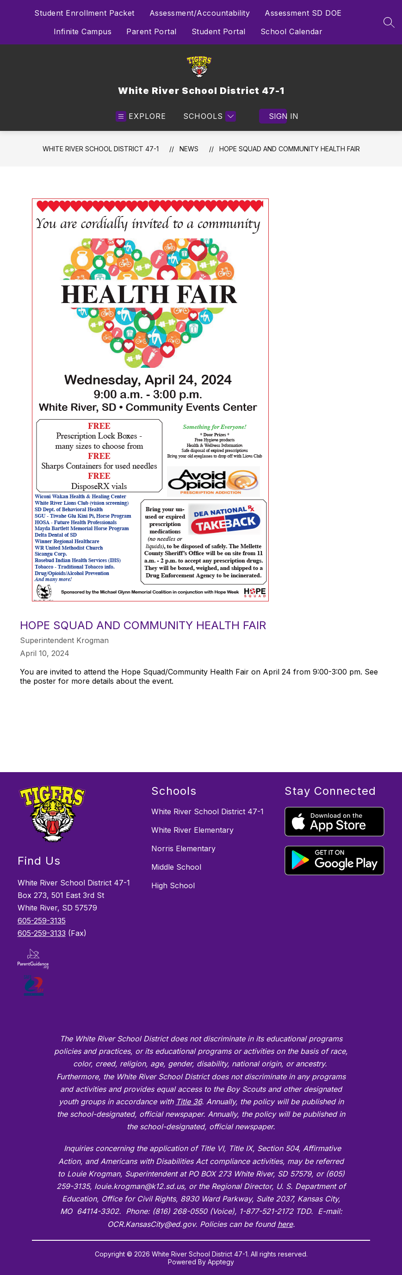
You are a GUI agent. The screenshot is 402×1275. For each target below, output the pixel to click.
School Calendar (291, 31)
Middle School (176, 867)
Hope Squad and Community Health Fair (289, 149)
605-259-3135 (42, 920)
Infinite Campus (83, 31)
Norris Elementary (183, 848)
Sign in (278, 116)
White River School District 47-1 (101, 149)
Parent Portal (151, 31)
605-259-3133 (42, 933)
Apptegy (221, 1262)
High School (173, 885)
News (188, 149)
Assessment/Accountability (199, 13)
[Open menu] (141, 116)
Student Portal (219, 31)
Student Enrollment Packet (84, 13)
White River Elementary (192, 830)
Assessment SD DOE (303, 13)
